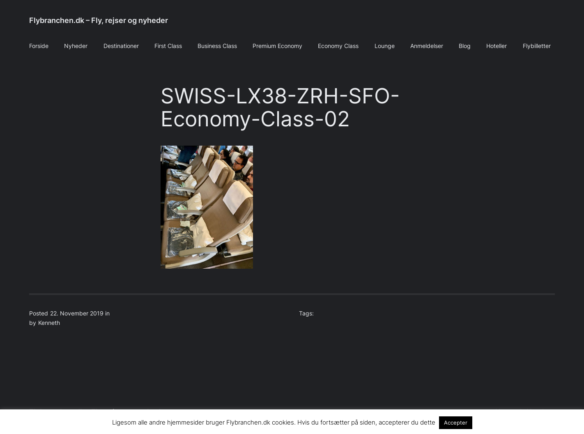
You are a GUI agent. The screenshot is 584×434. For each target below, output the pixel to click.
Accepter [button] (455, 422)
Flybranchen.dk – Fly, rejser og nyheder (98, 20)
